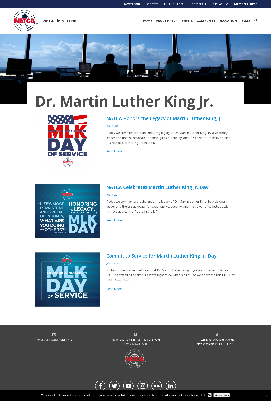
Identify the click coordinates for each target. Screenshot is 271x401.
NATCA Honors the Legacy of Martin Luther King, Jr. (165, 118)
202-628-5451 (128, 339)
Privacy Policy (221, 395)
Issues (245, 21)
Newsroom (132, 4)
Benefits (152, 4)
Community (206, 21)
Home (147, 21)
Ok (209, 395)
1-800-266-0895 (150, 339)
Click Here (66, 339)
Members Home (245, 4)
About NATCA (167, 21)
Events (187, 21)
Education (228, 21)
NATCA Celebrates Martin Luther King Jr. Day (157, 187)
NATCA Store (174, 4)
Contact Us (198, 4)
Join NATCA (220, 4)
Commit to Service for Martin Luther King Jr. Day (161, 255)
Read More (114, 151)
